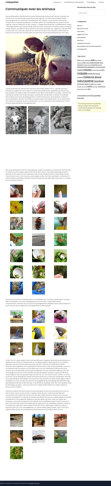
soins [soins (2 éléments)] (93, 86)
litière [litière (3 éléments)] (102, 70)
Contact (101, 2)
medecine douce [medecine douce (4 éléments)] (94, 74)
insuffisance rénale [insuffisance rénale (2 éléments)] (96, 70)
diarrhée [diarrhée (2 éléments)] (100, 65)
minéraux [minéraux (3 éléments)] (80, 77)
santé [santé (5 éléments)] (89, 86)
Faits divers (80, 31)
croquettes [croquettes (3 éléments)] (94, 65)
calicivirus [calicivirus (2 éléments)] (79, 63)
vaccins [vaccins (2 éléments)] (85, 89)
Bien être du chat (82, 28)
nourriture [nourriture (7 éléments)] (99, 81)
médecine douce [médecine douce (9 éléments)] (92, 76)
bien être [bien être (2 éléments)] (100, 60)
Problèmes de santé (83, 43)
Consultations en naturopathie (74, 2)
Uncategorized (82, 49)
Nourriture (80, 40)
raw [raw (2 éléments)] (83, 86)
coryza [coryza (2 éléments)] (89, 65)
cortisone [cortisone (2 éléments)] (85, 65)
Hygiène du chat (82, 34)
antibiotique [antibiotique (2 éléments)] (87, 60)
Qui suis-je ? (57, 2)
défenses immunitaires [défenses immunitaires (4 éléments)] (85, 67)
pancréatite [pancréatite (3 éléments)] (80, 84)
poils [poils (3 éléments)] (92, 84)
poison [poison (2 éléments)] (95, 84)
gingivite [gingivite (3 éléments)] (102, 67)
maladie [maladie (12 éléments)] (82, 73)
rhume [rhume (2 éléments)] (85, 86)
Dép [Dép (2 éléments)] (95, 67)
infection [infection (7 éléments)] (87, 69)
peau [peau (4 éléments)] (86, 84)
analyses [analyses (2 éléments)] (82, 60)
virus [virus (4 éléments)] (89, 89)
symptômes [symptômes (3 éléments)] (101, 86)
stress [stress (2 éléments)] (96, 86)
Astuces (79, 26)
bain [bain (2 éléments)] (96, 60)
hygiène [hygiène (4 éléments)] (80, 70)
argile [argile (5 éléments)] (92, 60)
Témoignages (91, 2)
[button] (39, 470)
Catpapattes (12, 2)
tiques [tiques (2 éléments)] (81, 89)
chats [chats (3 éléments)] (87, 63)
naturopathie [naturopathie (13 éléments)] (85, 81)
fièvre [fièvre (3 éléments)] (98, 67)
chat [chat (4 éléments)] (84, 63)
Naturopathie (81, 37)
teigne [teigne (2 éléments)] (78, 89)
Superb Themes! (34, 483)
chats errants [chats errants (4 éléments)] (94, 63)
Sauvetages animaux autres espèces (89, 46)
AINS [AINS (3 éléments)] (78, 60)
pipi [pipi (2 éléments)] (89, 84)
